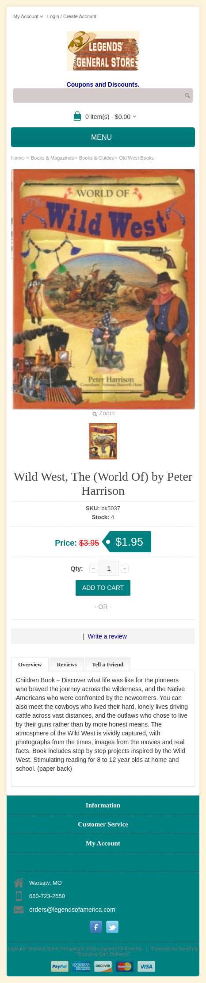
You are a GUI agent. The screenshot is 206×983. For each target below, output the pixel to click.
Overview (30, 664)
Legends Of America (120, 948)
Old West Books (136, 158)
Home (17, 158)
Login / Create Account (71, 16)
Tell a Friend (107, 664)
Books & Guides (96, 158)
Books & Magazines (52, 158)
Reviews (67, 664)
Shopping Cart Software (103, 953)
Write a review (107, 636)
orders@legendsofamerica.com (72, 909)
